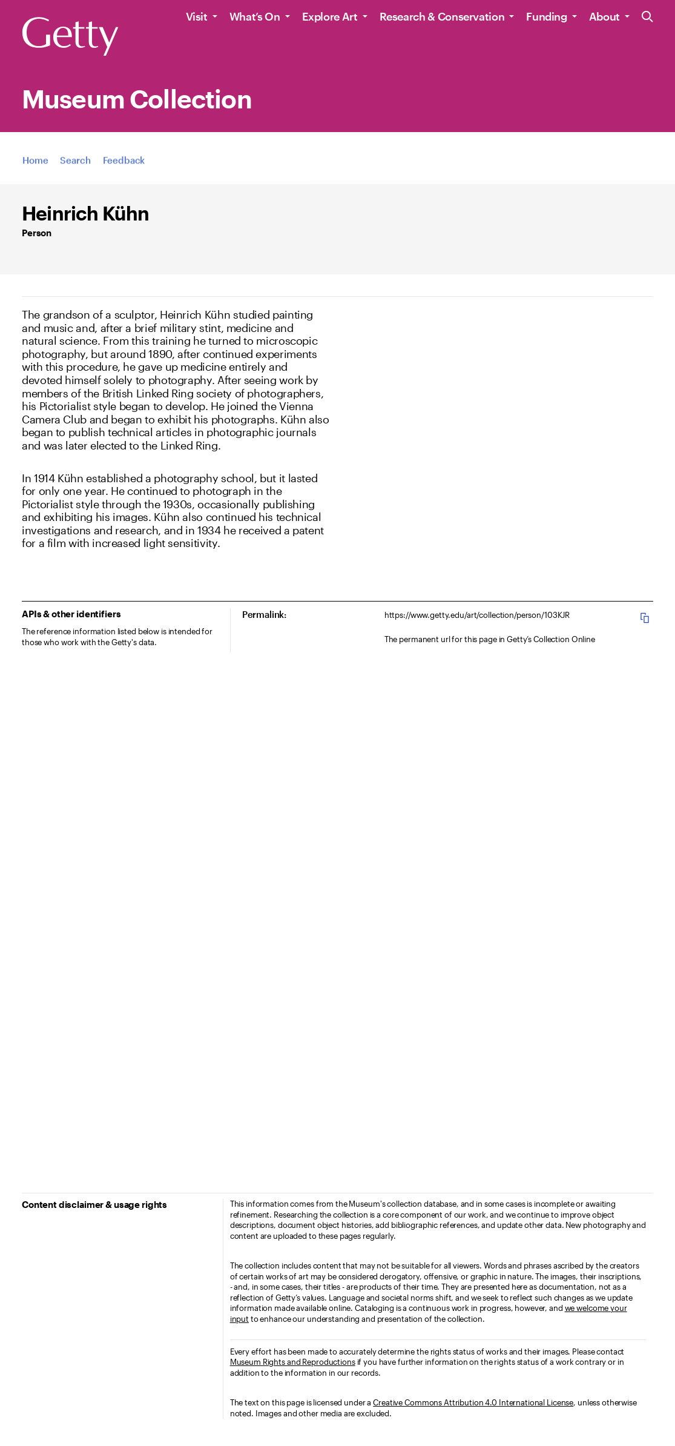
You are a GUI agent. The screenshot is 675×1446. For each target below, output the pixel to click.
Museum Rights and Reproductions (292, 1362)
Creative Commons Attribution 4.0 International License (473, 1402)
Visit (197, 16)
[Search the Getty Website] (647, 17)
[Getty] (70, 37)
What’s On (254, 16)
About (604, 16)
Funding (546, 16)
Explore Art (330, 16)
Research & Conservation (442, 16)
